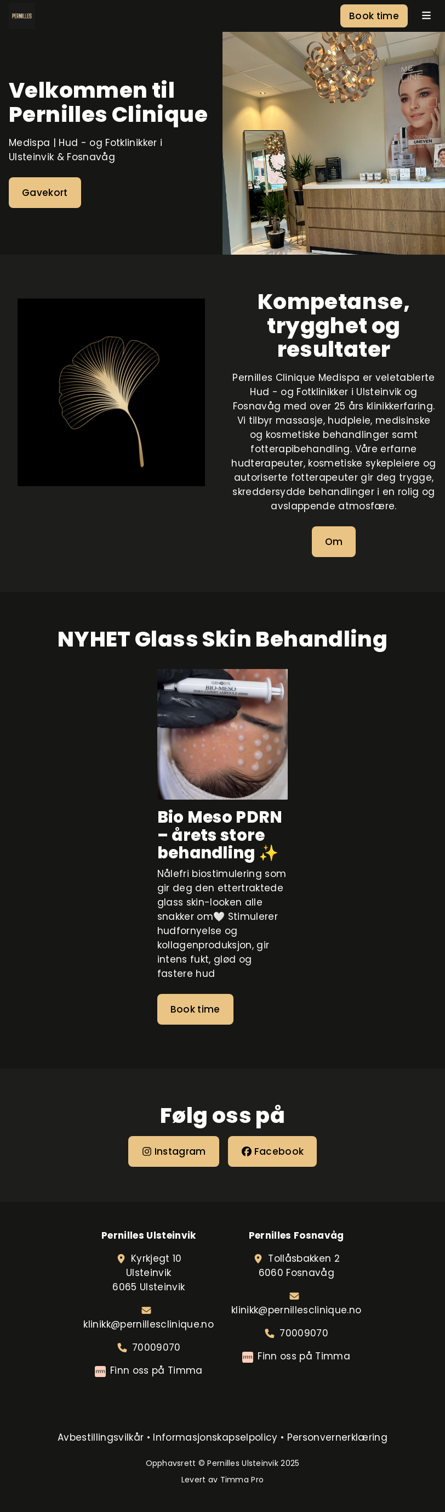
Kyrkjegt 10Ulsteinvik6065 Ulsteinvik (148, 1273)
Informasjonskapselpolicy (215, 1437)
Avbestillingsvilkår (101, 1437)
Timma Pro (242, 1479)
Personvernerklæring (337, 1437)
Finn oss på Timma (156, 1370)
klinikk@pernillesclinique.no (148, 1324)
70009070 (156, 1347)
